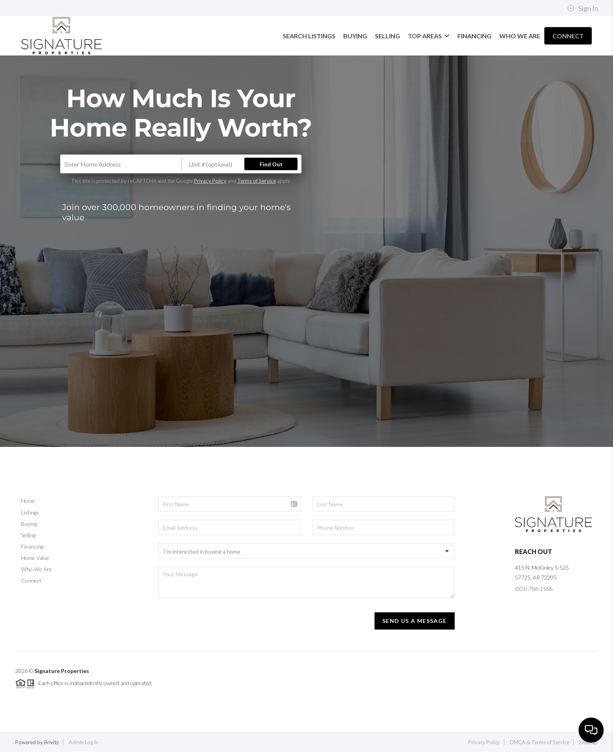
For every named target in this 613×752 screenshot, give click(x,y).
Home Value (35, 557)
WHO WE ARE (519, 36)
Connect (31, 580)
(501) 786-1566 (533, 588)
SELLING (387, 36)
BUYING (355, 36)
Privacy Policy (210, 181)
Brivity (51, 742)
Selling (28, 535)
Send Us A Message (414, 620)
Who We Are (36, 569)
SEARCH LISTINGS (309, 36)
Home (28, 500)
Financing (32, 546)
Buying (29, 523)
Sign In (583, 8)
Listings (30, 512)
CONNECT (568, 36)
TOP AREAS (429, 36)
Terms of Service (256, 181)
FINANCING (474, 36)
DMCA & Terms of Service (539, 742)
